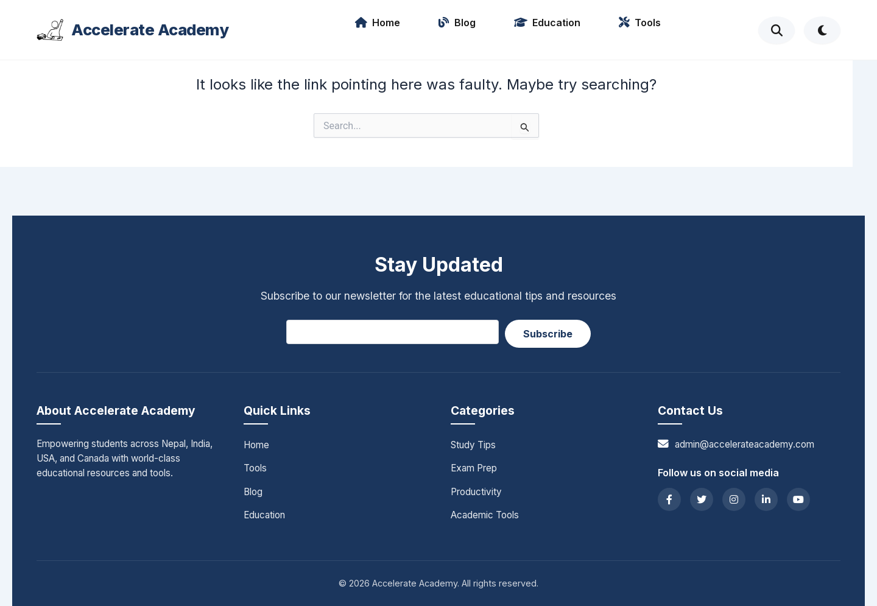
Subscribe (547, 334)
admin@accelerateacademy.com (744, 444)
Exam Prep (474, 468)
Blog (457, 22)
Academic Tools (485, 515)
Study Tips (473, 445)
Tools (640, 22)
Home (377, 22)
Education (547, 22)
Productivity (476, 492)
